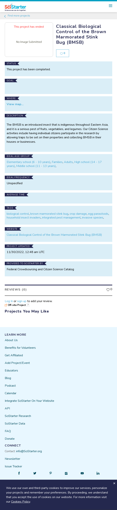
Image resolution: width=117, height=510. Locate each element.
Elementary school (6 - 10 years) (28, 162)
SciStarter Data (15, 423)
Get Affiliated (14, 355)
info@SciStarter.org (29, 451)
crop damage (78, 214)
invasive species (92, 217)
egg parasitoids (98, 214)
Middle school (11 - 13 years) (36, 166)
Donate (10, 439)
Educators (11, 370)
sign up (21, 301)
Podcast (10, 386)
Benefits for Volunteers (20, 348)
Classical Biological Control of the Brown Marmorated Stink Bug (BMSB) (54, 235)
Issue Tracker (13, 466)
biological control (18, 214)
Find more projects (17, 15)
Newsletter (12, 459)
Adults (68, 162)
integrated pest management (61, 217)
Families (57, 162)
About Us (11, 340)
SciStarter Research (18, 416)
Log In (9, 301)
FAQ (8, 431)
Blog (8, 378)
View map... (15, 104)
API (7, 408)
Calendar (10, 393)
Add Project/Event (17, 363)
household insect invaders (24, 217)
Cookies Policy (20, 502)
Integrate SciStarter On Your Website (29, 401)
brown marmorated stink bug (49, 214)
